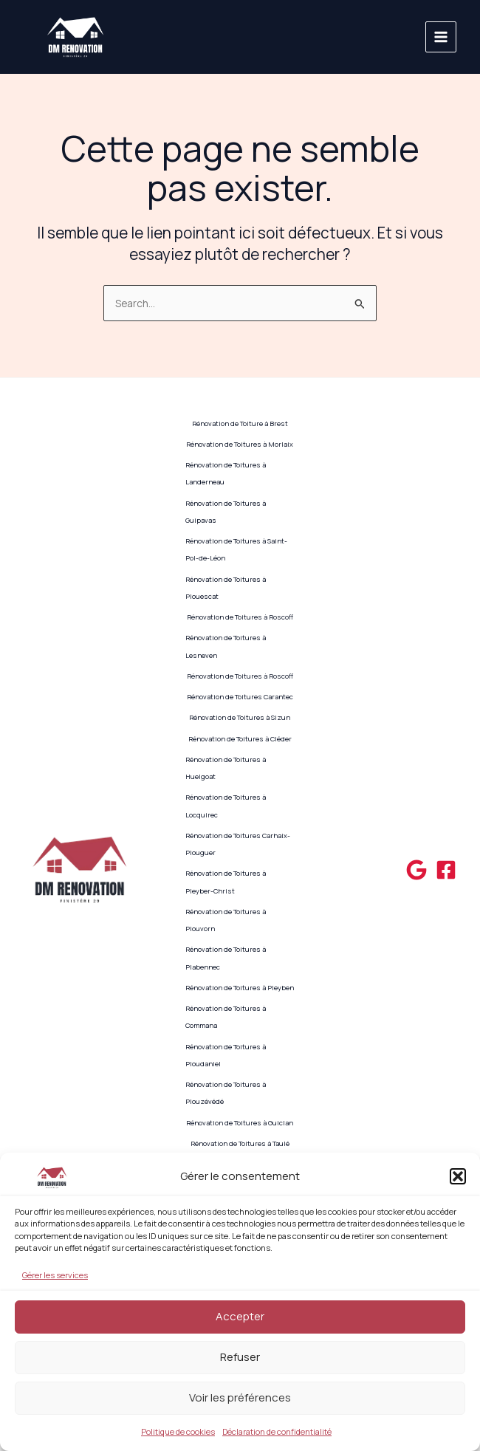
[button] (457, 1176)
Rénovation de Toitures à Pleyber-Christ (225, 881)
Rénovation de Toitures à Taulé (240, 1143)
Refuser (240, 1357)
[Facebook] (446, 870)
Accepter (240, 1316)
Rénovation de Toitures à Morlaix (239, 444)
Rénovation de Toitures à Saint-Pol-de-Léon (236, 549)
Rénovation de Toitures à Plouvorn (225, 920)
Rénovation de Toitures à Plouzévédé (225, 1093)
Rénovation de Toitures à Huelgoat (225, 768)
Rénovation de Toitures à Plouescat (225, 587)
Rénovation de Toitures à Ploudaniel (225, 1055)
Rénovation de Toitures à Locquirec (225, 805)
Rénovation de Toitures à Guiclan (239, 1123)
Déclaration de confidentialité (277, 1431)
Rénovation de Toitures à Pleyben (239, 987)
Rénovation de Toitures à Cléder (240, 739)
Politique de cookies (178, 1431)
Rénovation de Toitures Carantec (240, 697)
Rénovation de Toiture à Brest (240, 423)
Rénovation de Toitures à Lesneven (225, 646)
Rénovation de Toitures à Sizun (239, 717)
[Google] (416, 870)
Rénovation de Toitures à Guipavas (225, 511)
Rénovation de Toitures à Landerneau (225, 473)
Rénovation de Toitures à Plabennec (225, 957)
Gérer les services (55, 1274)
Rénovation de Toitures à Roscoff (240, 617)
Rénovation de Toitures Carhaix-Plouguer (237, 844)
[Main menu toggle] (441, 37)
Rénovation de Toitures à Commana (225, 1017)
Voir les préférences (240, 1397)
